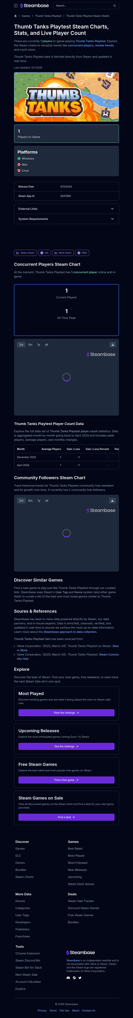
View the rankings (66, 712)
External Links (66, 209)
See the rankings (66, 746)
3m (30, 344)
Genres (20, 901)
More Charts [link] (63, 252)
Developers (23, 922)
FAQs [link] (82, 252)
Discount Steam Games (83, 908)
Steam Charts (24, 877)
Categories (22, 908)
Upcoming (75, 877)
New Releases (77, 870)
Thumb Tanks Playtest (48, 15)
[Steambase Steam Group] (74, 977)
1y (38, 344)
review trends (104, 45)
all (46, 344)
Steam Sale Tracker (81, 901)
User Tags (22, 915)
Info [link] (44, 252)
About (75, 1010)
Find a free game (66, 779)
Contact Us (88, 1010)
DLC (18, 855)
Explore (20, 989)
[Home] (15, 16)
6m (30, 500)
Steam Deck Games (81, 884)
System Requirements (66, 219)
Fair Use (64, 1010)
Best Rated (75, 848)
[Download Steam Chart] (113, 344)
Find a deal (66, 817)
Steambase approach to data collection (70, 632)
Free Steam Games (80, 915)
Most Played (76, 855)
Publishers (22, 929)
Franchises (22, 936)
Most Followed (77, 862)
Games (26, 15)
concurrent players (80, 45)
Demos (20, 862)
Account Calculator (28, 981)
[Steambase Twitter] (80, 977)
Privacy (42, 1010)
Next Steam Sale (26, 974)
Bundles (20, 870)
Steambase (73, 960)
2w (21, 344)
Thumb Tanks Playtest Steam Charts (87, 15)
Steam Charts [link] (25, 252)
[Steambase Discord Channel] (68, 977)
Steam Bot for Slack (28, 967)
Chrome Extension (27, 953)
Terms (53, 1010)
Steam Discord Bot (27, 960)
